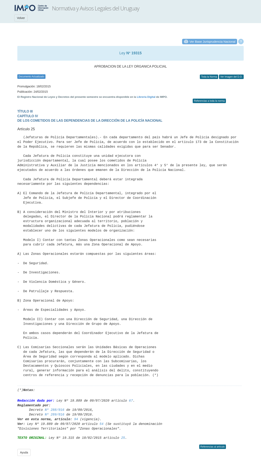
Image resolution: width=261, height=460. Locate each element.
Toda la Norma (209, 76)
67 (131, 401)
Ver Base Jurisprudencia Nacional (212, 41)
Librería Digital (146, 96)
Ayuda (24, 452)
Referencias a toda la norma (209, 100)
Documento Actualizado (31, 76)
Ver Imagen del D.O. (231, 76)
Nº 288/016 (54, 410)
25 (123, 438)
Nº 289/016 (54, 415)
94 (76, 419)
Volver (21, 18)
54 (101, 424)
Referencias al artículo (212, 446)
